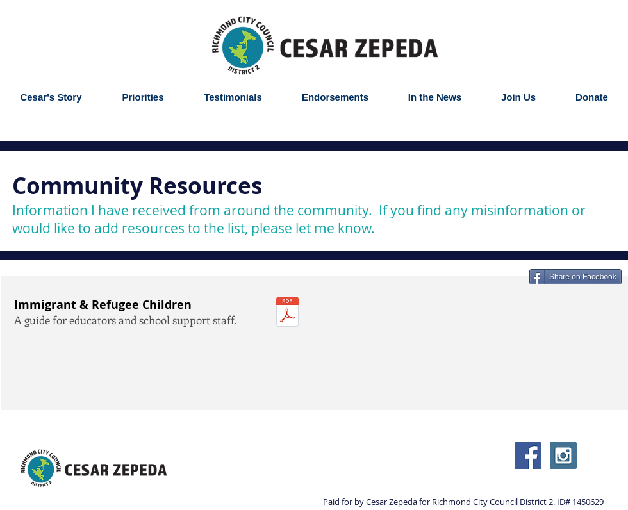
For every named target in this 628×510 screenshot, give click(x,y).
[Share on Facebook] (575, 276)
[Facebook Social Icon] (528, 455)
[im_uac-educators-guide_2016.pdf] (287, 313)
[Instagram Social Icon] (563, 455)
